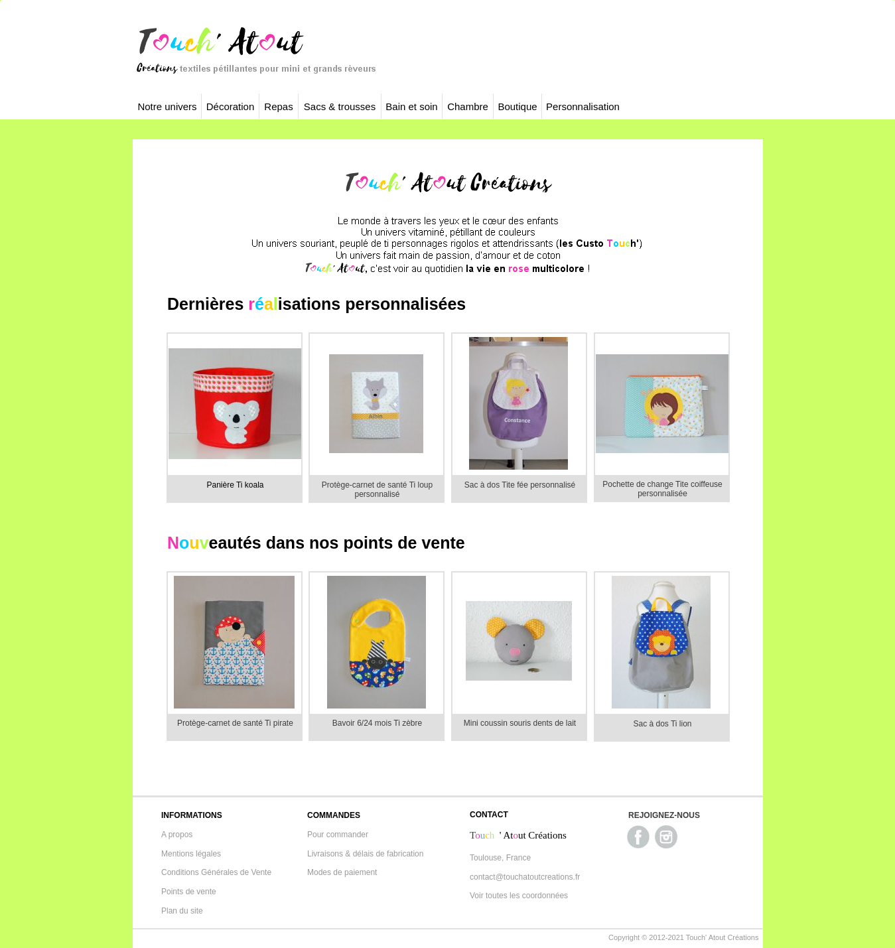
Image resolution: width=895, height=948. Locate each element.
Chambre (467, 106)
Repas (278, 106)
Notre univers (166, 106)
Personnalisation (583, 106)
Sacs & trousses (340, 106)
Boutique (517, 106)
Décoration (230, 106)
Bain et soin (411, 106)
